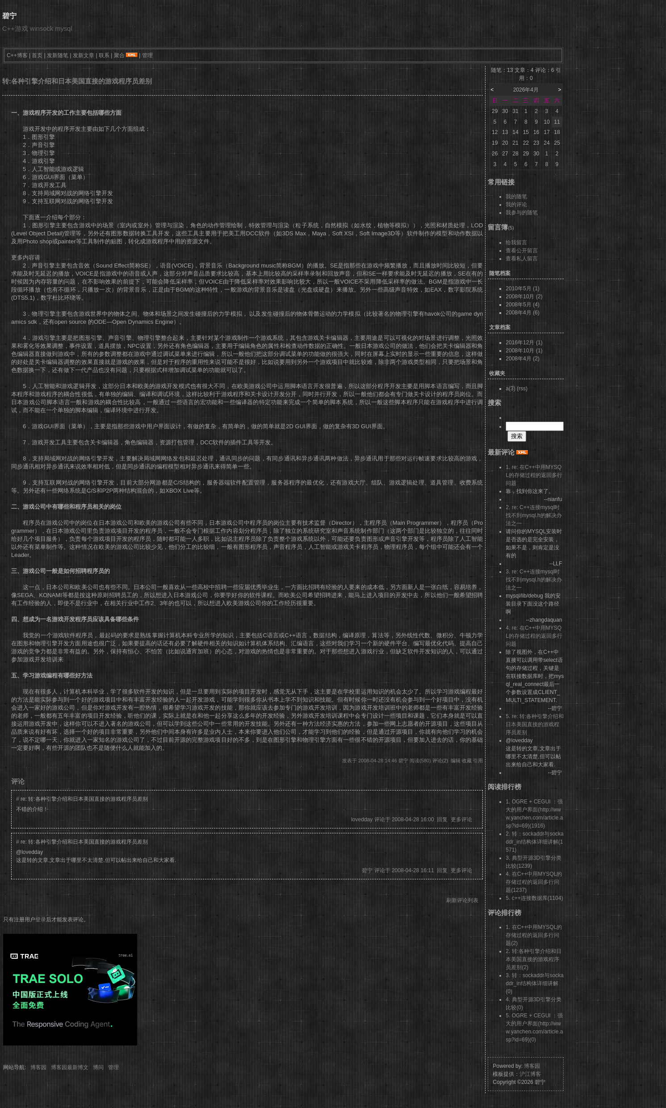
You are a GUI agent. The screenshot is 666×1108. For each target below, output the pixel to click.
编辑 (456, 760)
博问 (98, 1067)
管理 (147, 55)
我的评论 (516, 204)
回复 (442, 819)
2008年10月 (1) (524, 350)
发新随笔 (57, 55)
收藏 (467, 760)
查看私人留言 (522, 258)
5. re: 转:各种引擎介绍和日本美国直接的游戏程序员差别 (535, 724)
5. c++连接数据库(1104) (534, 898)
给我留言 (516, 242)
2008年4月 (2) (522, 358)
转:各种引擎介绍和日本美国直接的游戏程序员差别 (77, 81)
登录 (40, 919)
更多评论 (461, 819)
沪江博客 (530, 1074)
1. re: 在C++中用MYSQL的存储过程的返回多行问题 (534, 475)
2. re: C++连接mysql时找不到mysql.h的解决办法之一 (533, 515)
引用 (478, 760)
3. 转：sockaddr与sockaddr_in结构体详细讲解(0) (534, 983)
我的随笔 (516, 196)
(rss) (522, 388)
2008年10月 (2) (524, 296)
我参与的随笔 (522, 212)
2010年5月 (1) (522, 288)
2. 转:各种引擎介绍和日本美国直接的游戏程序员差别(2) (533, 959)
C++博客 (17, 55)
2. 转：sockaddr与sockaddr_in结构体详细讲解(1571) (534, 842)
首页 (37, 55)
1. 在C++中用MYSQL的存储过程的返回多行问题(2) (534, 935)
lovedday (362, 819)
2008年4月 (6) (522, 312)
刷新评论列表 (462, 900)
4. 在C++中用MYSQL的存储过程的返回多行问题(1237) (534, 882)
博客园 (38, 1067)
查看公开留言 (522, 250)
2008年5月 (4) (522, 304)
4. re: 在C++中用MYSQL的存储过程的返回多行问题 (534, 636)
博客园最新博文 (69, 1067)
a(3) (510, 388)
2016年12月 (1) (524, 342)
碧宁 (9, 16)
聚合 (119, 55)
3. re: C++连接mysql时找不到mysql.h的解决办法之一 (533, 580)
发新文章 (83, 55)
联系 (104, 55)
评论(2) (440, 760)
